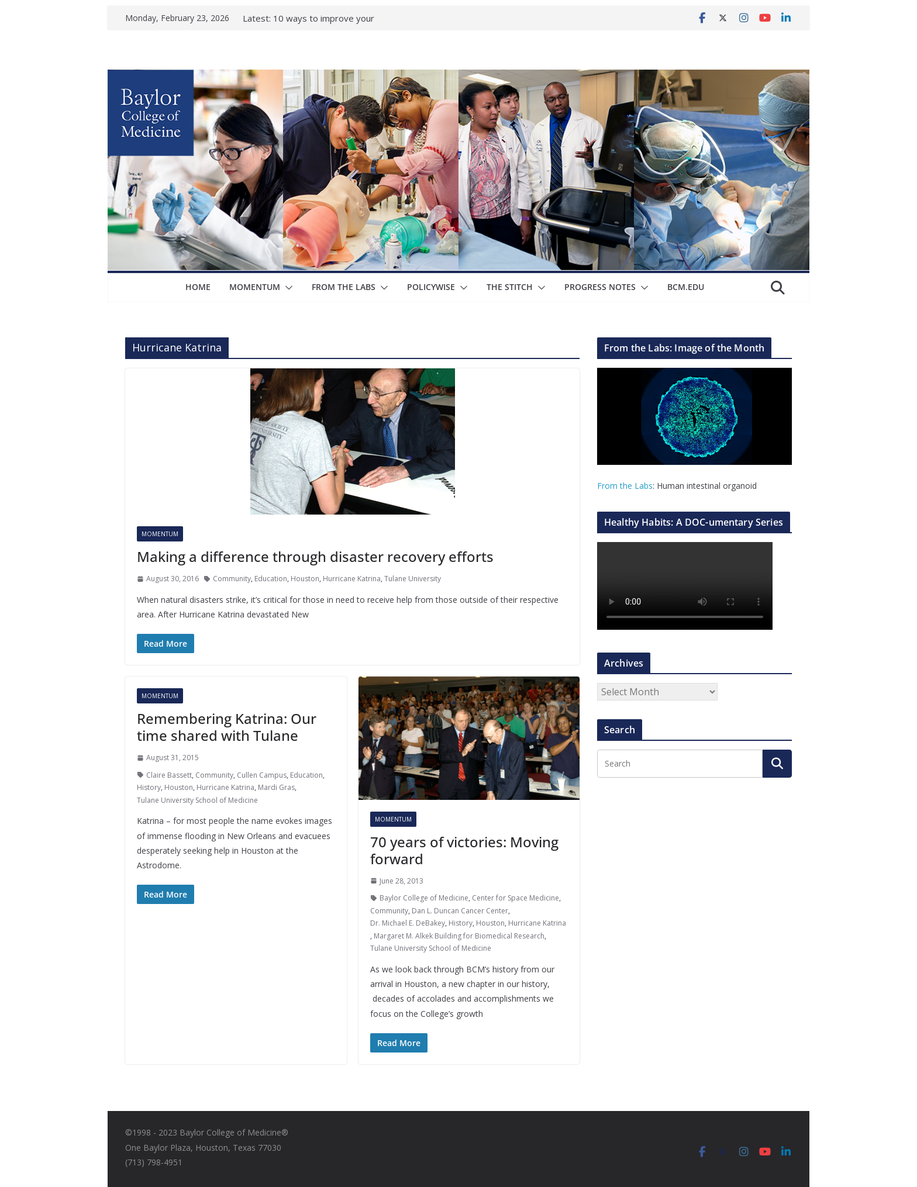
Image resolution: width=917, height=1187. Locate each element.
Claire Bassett (169, 775)
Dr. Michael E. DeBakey (407, 923)
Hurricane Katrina (352, 579)
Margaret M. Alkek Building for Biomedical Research (459, 936)
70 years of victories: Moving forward (464, 850)
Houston (305, 579)
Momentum (254, 286)
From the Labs (625, 485)
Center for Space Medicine (515, 898)
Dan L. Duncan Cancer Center (460, 911)
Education (270, 579)
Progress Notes (600, 286)
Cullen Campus (262, 775)
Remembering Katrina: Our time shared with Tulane (226, 727)
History (149, 787)
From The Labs (343, 286)
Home (198, 286)
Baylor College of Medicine (424, 898)
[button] (286, 287)
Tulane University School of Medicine (197, 800)
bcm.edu (685, 286)
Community (232, 579)
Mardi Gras (276, 787)
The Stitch (510, 286)
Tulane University (412, 579)
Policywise (431, 286)
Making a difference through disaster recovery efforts (315, 556)
